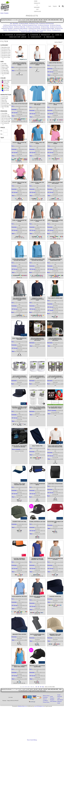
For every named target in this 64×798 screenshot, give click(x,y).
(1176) (5, 85)
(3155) (7, 80)
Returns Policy (46, 695)
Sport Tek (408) (5, 106)
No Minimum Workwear (8, 27)
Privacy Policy (46, 702)
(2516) (5, 90)
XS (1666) (4, 64)
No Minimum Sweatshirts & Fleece (29, 25)
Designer (52, 699)
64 (36, 686)
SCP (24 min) (50, 72)
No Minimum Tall (59, 28)
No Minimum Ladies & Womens (21, 28)
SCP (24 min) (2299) (6, 118)
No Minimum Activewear (43, 25)
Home (1, 13)
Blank (13, 70)
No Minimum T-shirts (34, 23)
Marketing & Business (13, 30)
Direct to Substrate (52, 410)
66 (40, 686)
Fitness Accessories (23, 30)
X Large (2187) (5, 70)
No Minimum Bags (45, 27)
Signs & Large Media (41, 30)
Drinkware (49, 30)
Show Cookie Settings (32, 740)
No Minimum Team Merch (7, 28)
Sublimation (32, 342)
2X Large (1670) (5, 72)
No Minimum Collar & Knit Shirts (46, 23)
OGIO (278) (4, 102)
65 (38, 686)
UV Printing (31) (5, 123)
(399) (5, 87)
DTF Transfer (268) (6, 121)
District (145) (5, 98)
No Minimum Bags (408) (7, 57)
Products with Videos (26, 31)
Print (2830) (4, 113)
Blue (5, 90)
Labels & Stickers (32, 30)
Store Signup (60, 699)
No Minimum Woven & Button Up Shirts (12, 25)
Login (49, 6)
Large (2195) (5, 68)
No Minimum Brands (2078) (7, 49)
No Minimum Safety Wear (19, 27)
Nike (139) (4, 100)
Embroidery (49, 68)
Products (52, 698)
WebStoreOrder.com (22, 706)
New (11, 23)
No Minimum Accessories (55, 27)
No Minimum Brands (23, 23)
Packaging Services (56, 30)
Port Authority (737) (6, 105)
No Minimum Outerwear (55, 25)
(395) (5, 82)
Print (12, 67)
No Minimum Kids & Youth (34, 28)
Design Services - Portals (37, 31)
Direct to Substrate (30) (7, 120)
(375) (5, 84)
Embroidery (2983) (6, 116)
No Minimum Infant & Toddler (47, 28)
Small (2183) (5, 65)
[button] (59, 6)
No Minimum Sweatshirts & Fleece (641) (7, 54)
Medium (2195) (5, 67)
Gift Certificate (53, 701)
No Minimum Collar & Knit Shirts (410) (7, 52)
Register (55, 6)
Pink (5, 83)
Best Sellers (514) (6, 47)
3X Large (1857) (5, 73)
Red (4, 85)
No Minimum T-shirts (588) (7, 50)
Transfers (5, 30)
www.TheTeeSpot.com (39, 706)
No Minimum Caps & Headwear (33, 27)
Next (43, 686)
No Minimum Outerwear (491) (7, 55)
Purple (5, 82)
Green (5, 88)
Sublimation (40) (5, 115)
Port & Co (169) (5, 103)
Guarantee (45, 697)
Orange (5, 87)
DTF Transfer (50, 310)
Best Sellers (15, 23)
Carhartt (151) (5, 97)
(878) (5, 88)
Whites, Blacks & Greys (9, 80)
